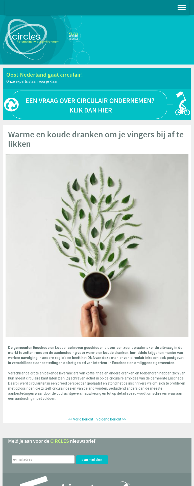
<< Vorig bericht (80, 419)
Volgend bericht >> (111, 419)
